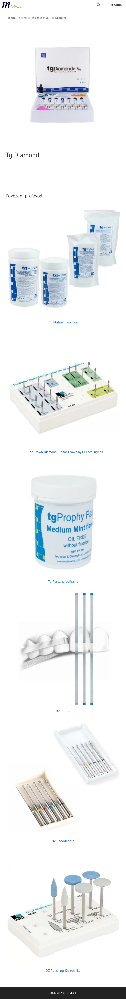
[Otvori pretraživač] (98, 5)
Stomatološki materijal (34, 18)
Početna (11, 18)
